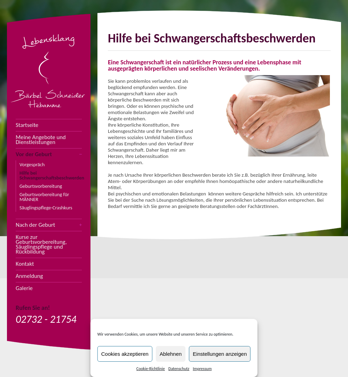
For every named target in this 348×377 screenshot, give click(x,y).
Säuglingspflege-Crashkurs (45, 207)
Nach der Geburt (35, 225)
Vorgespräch (32, 164)
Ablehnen (171, 354)
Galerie (24, 288)
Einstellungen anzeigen (220, 354)
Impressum (202, 368)
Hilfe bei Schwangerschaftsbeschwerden (50, 175)
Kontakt (25, 264)
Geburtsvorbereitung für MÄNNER (44, 197)
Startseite (27, 125)
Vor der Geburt (34, 154)
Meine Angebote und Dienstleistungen (41, 140)
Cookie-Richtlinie (150, 368)
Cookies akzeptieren (125, 354)
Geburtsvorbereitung (40, 186)
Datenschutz (178, 368)
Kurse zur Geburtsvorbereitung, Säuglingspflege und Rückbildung (41, 244)
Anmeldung (29, 276)
